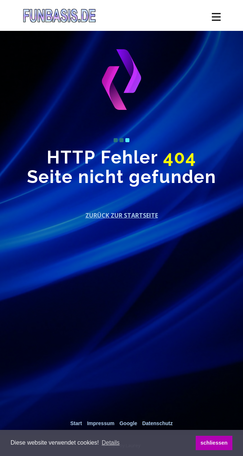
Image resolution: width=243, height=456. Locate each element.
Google (128, 423)
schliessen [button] (214, 443)
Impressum (100, 423)
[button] (110, 442)
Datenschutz (157, 423)
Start (76, 423)
